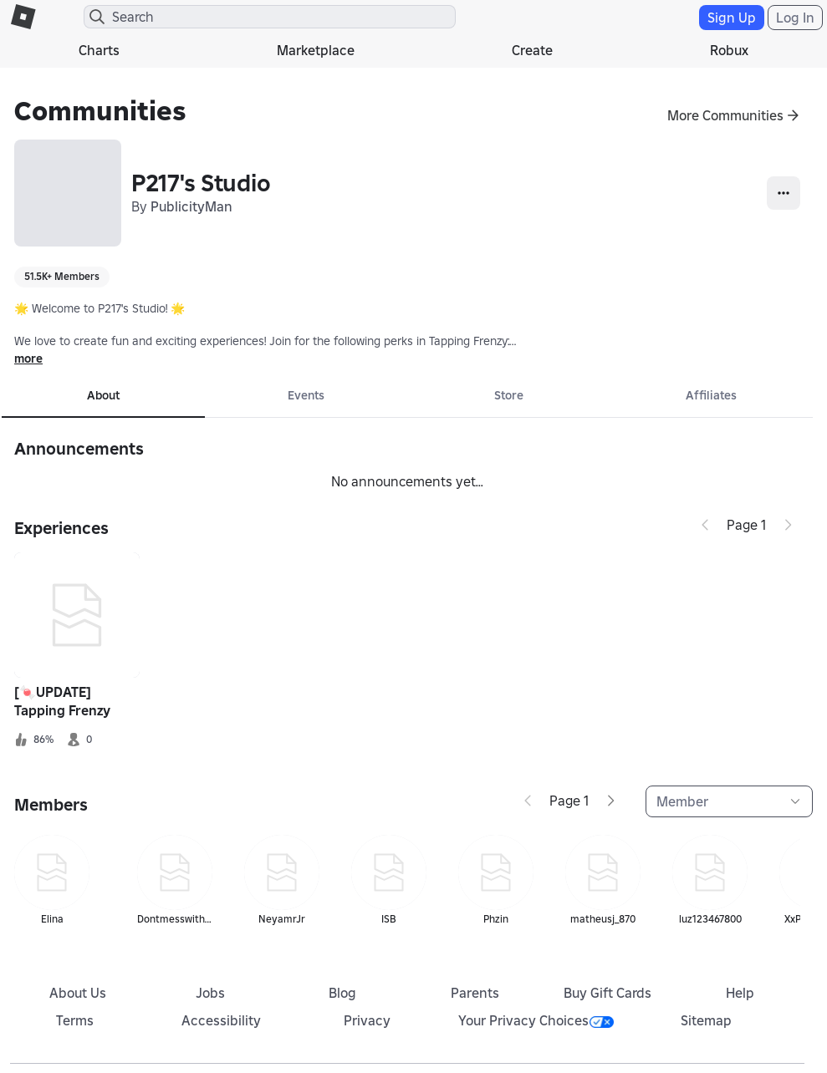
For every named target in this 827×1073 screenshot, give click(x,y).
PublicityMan (191, 206)
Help (740, 992)
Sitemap (706, 1020)
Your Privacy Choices (536, 1020)
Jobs (210, 992)
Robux (729, 50)
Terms (75, 1020)
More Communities (725, 115)
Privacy (367, 1020)
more (28, 358)
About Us (77, 992)
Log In (795, 17)
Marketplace (316, 50)
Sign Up (731, 17)
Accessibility (221, 1020)
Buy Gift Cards (607, 992)
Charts (99, 50)
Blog (342, 992)
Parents (475, 992)
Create (532, 50)
